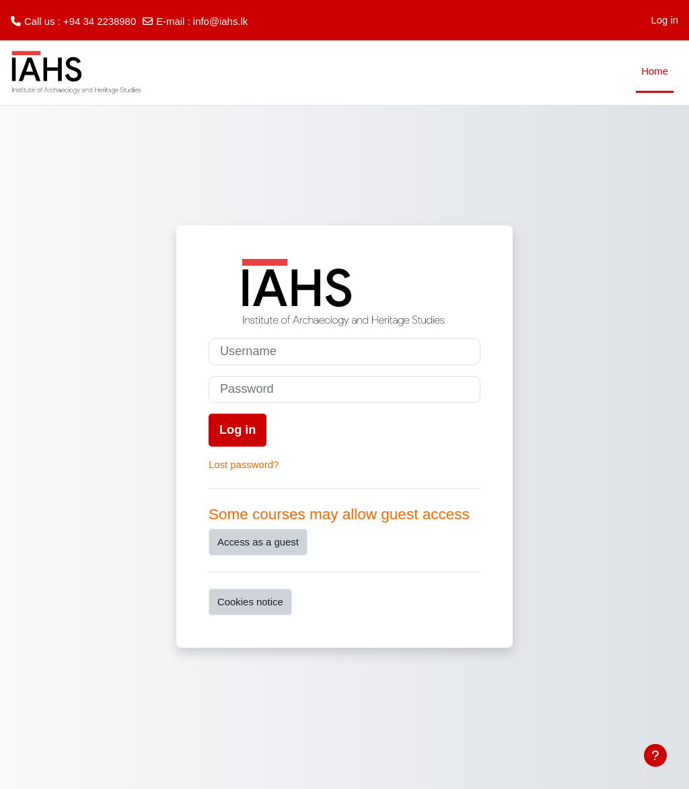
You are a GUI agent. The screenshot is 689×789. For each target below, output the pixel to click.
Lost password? (244, 464)
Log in (664, 20)
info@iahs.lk (220, 21)
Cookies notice (250, 601)
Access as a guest (258, 542)
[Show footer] (655, 755)
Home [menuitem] (654, 71)
